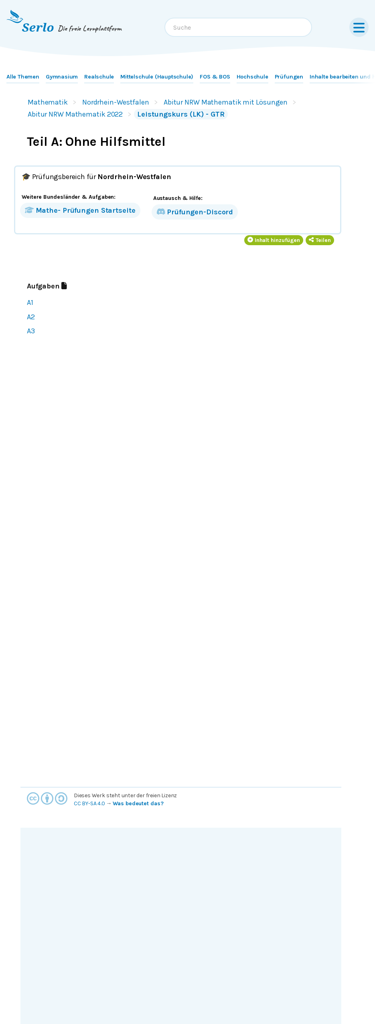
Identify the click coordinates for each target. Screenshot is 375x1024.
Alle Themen (22, 76)
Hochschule (252, 76)
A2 (31, 316)
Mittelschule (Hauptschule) (156, 76)
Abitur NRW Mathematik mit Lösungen (226, 102)
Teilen (320, 240)
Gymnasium (62, 76)
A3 (31, 331)
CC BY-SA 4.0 (89, 803)
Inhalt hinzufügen (273, 240)
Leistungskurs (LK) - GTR (180, 114)
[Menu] (359, 27)
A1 (30, 302)
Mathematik (48, 102)
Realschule (99, 76)
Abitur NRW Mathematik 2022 (75, 114)
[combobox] (238, 27)
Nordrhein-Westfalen (115, 102)
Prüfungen (289, 76)
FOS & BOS (215, 76)
